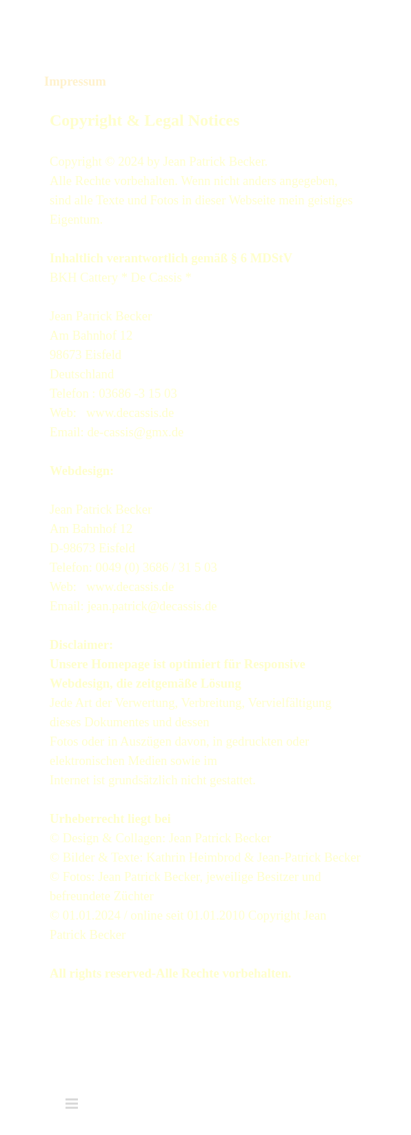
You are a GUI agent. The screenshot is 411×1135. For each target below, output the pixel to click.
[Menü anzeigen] (337, 25)
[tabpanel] (205, 545)
